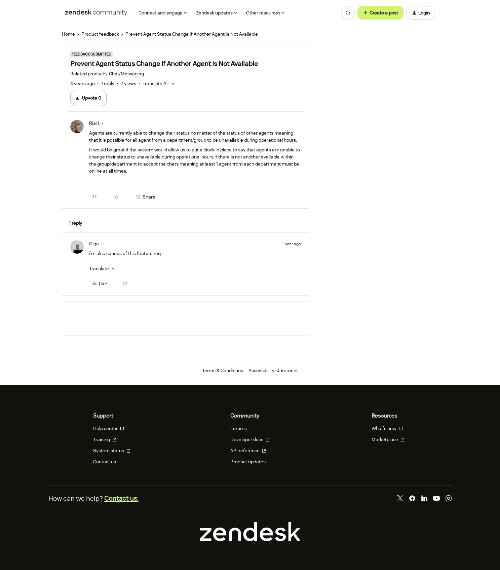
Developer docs (250, 439)
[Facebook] (412, 498)
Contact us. (121, 498)
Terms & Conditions (222, 370)
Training (104, 439)
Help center (108, 428)
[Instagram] (448, 498)
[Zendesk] (250, 539)
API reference (248, 451)
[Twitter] (400, 498)
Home (68, 34)
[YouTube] (436, 498)
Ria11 (94, 123)
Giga (94, 244)
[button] (380, 13)
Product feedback (100, 34)
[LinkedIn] (424, 498)
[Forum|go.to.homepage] (96, 13)
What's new (387, 428)
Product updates (248, 462)
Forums (238, 428)
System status (111, 451)
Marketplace (388, 439)
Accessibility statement (273, 370)
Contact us (104, 462)
